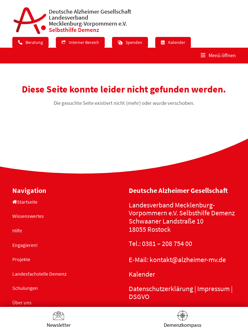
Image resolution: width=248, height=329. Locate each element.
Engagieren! (25, 245)
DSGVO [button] (139, 296)
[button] (218, 55)
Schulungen (25, 288)
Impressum (213, 288)
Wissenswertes (28, 216)
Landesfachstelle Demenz (39, 274)
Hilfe (17, 230)
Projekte (21, 259)
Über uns (22, 302)
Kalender (142, 274)
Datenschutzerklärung (161, 288)
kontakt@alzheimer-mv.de (188, 259)
